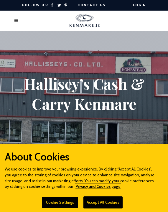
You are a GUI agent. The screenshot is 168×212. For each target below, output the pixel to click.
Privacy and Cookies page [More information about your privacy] (98, 188)
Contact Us (92, 5)
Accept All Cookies (103, 204)
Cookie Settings (60, 204)
